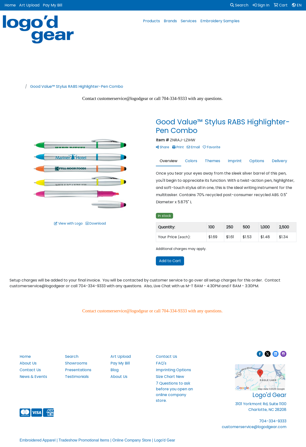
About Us (28, 363)
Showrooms (76, 363)
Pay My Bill (52, 5)
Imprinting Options (173, 370)
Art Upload (29, 5)
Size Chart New (170, 376)
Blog (114, 370)
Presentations (78, 370)
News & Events (33, 376)
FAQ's (161, 363)
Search (239, 5)
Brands (170, 21)
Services (189, 21)
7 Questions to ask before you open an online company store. (174, 392)
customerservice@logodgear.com (254, 427)
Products (151, 21)
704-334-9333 (272, 421)
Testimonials (77, 376)
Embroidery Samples (220, 21)
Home (10, 5)
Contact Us (30, 370)
